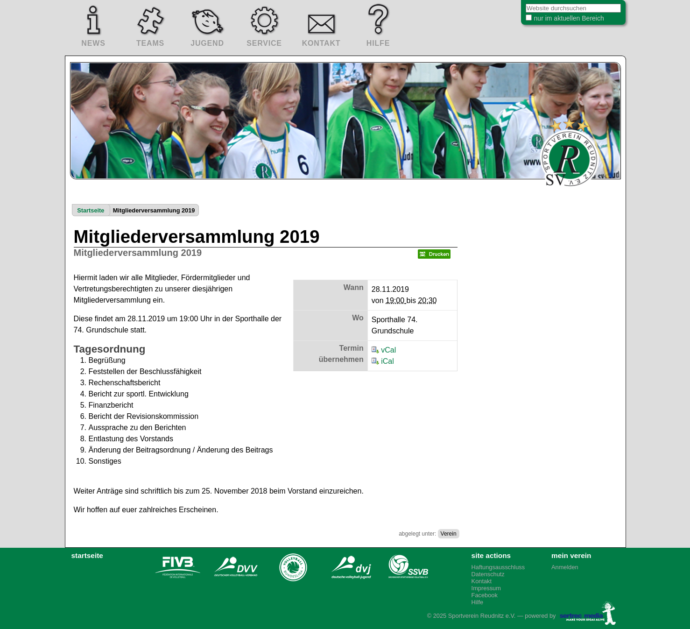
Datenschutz (488, 574)
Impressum (486, 588)
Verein (449, 533)
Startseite (90, 210)
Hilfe (478, 602)
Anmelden (564, 567)
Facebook (485, 595)
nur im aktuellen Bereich (562, 20)
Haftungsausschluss (498, 567)
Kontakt (482, 581)
